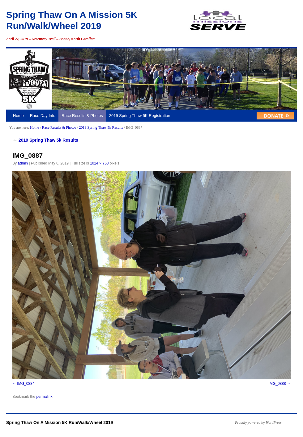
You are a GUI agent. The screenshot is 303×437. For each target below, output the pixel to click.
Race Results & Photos (82, 115)
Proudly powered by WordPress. (259, 422)
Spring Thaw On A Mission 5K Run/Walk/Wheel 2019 (59, 422)
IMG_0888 (277, 383)
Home (18, 115)
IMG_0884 (25, 383)
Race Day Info (42, 115)
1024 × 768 (99, 163)
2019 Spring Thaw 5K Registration (139, 115)
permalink (44, 396)
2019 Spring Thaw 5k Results (101, 127)
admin (23, 163)
